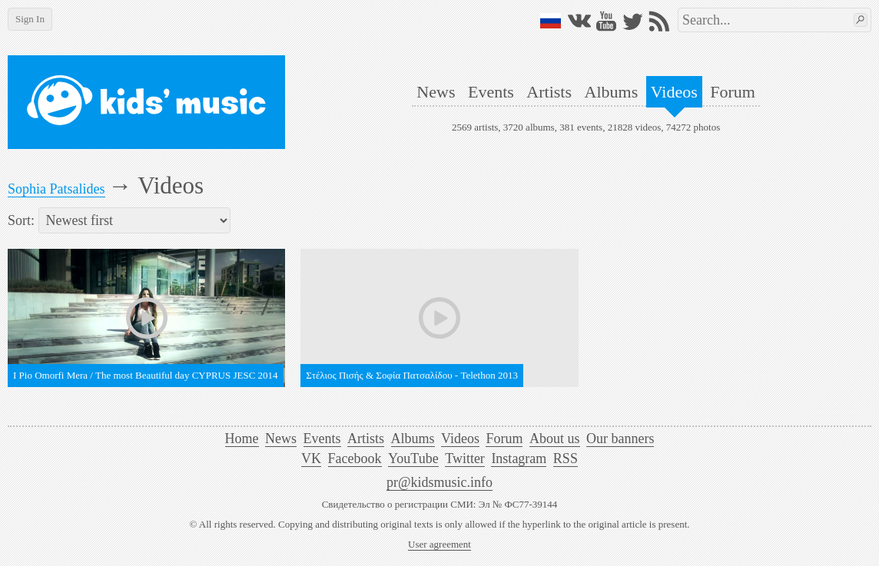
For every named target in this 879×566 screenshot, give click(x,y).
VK (311, 458)
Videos (674, 91)
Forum (732, 91)
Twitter (465, 458)
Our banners (620, 438)
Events (491, 91)
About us (554, 438)
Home (242, 438)
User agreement (439, 544)
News (435, 91)
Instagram (518, 458)
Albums (612, 91)
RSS (565, 458)
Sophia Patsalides (56, 189)
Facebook (355, 458)
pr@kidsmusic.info (439, 482)
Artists (549, 91)
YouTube (413, 458)
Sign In (30, 19)
